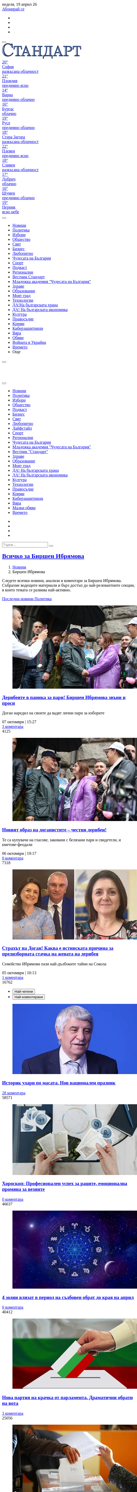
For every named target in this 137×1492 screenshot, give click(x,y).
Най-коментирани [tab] (29, 997)
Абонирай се (13, 9)
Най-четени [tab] (24, 991)
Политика (43, 599)
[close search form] (4, 383)
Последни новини (18, 599)
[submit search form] (51, 546)
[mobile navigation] (4, 42)
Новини (19, 567)
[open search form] (4, 218)
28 (13, 1093)
